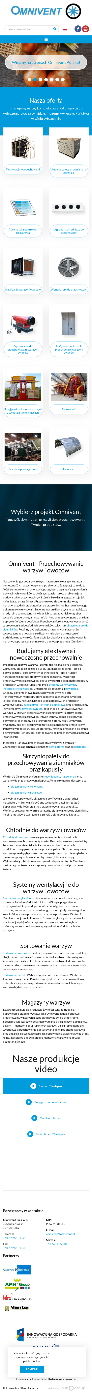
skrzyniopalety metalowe (26, 792)
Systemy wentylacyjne (17, 898)
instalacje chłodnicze (16, 688)
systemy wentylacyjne (62, 684)
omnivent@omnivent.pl (60, 1234)
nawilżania (71, 688)
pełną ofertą (56, 746)
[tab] (46, 1086)
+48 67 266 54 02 (14, 1238)
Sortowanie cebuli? (14, 975)
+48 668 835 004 (56, 1244)
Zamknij (32, 1369)
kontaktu (80, 746)
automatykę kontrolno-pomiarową (45, 704)
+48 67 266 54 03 (14, 1248)
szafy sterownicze (31, 708)
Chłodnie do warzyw (15, 837)
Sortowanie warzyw (15, 953)
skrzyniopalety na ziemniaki (60, 776)
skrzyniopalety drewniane (27, 786)
